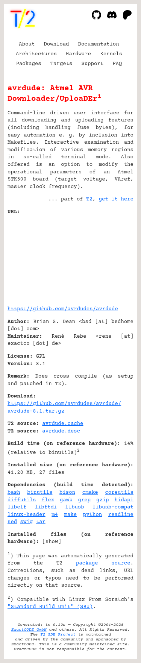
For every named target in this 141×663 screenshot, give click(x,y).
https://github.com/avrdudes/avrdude (63, 309)
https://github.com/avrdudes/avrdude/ (64, 404)
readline (120, 515)
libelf (17, 507)
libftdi (46, 507)
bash (14, 493)
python (92, 515)
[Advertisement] (110, 257)
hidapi (124, 500)
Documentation (98, 44)
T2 (89, 199)
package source (103, 563)
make (70, 515)
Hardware (78, 54)
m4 (55, 515)
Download (56, 44)
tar (40, 522)
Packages (28, 64)
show (51, 542)
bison (67, 493)
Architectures (36, 54)
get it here (116, 199)
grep (84, 500)
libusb (74, 507)
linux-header (26, 515)
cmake (90, 493)
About (27, 44)
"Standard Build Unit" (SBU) (50, 607)
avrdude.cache (62, 424)
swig (26, 522)
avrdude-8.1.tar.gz (36, 411)
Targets (61, 64)
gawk (66, 500)
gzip (102, 500)
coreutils (119, 493)
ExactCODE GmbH (29, 629)
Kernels (111, 54)
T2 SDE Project (58, 634)
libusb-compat (112, 507)
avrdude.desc (61, 431)
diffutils (22, 500)
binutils (39, 493)
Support (92, 64)
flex (48, 500)
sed (12, 522)
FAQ (117, 64)
